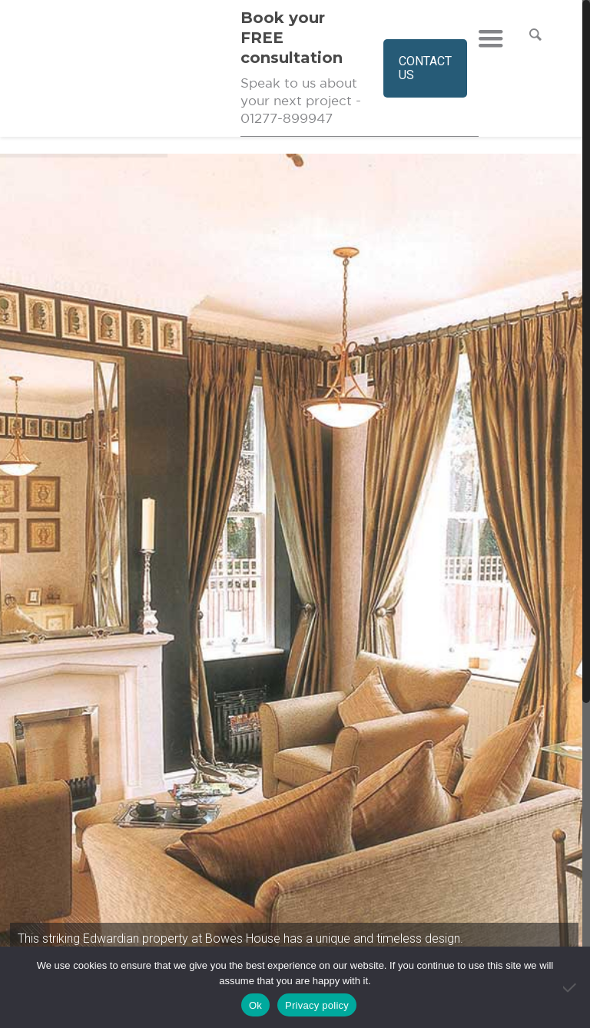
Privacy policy (317, 1005)
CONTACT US (425, 68)
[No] (570, 987)
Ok (255, 1005)
